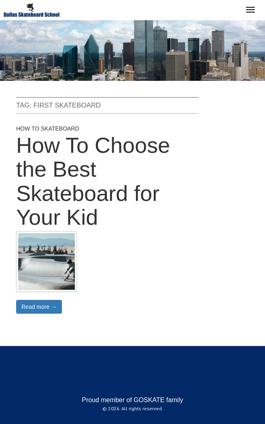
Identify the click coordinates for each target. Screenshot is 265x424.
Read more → (39, 307)
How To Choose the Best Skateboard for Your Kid (93, 181)
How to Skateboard (47, 128)
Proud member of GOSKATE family (132, 400)
